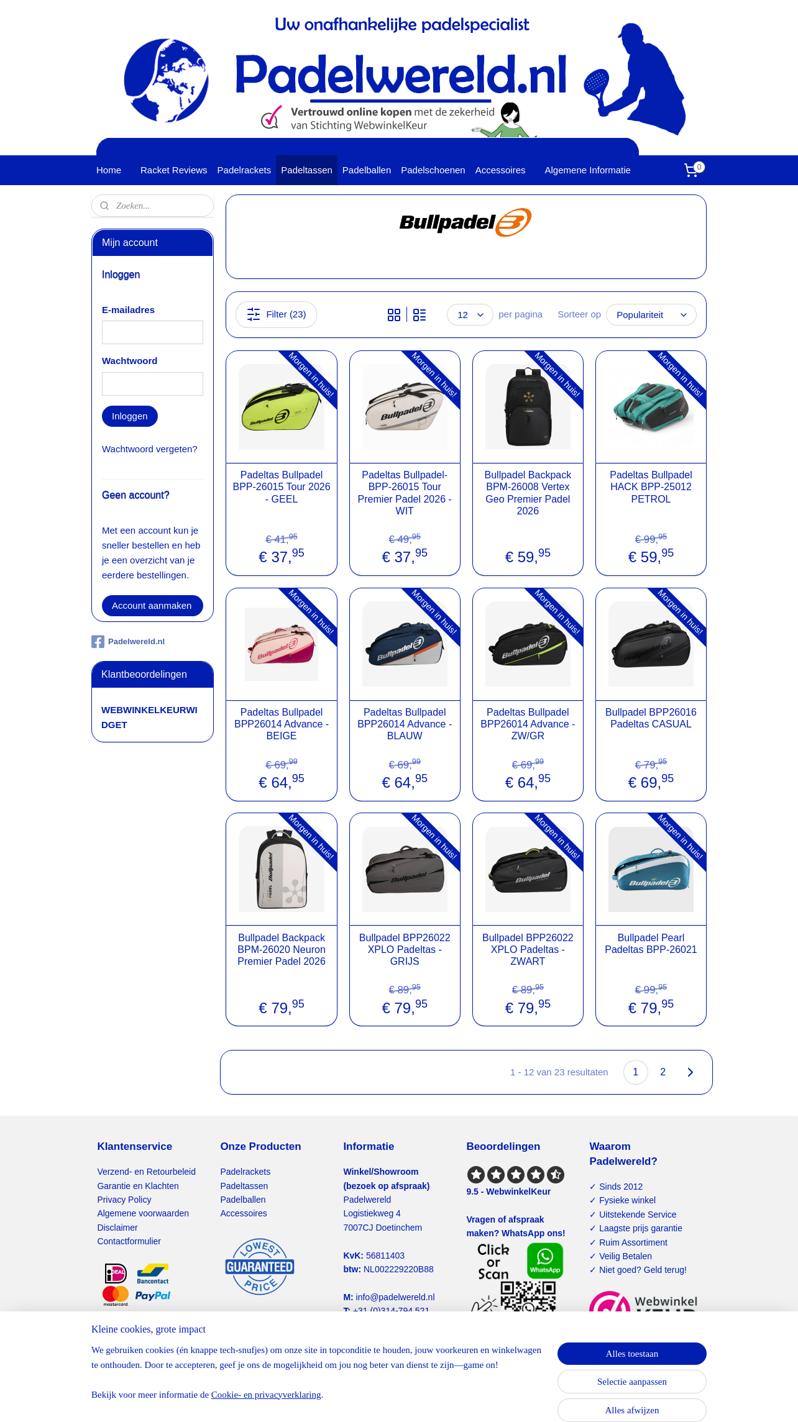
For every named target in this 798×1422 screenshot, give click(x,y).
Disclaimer (117, 1228)
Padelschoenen (433, 170)
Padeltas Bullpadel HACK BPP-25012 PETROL (651, 487)
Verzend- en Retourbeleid (146, 1172)
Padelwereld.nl (128, 641)
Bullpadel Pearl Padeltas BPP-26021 (651, 943)
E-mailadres (128, 309)
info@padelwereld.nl (395, 1297)
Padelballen (366, 170)
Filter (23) (276, 314)
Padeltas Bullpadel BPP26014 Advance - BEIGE (281, 724)
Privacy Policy (124, 1200)
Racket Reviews (174, 170)
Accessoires (500, 170)
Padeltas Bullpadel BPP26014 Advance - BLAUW (404, 724)
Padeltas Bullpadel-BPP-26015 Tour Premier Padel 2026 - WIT (404, 493)
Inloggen (130, 416)
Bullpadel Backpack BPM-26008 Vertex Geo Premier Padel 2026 (527, 493)
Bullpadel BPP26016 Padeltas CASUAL (651, 718)
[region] (317, 1379)
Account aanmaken (151, 605)
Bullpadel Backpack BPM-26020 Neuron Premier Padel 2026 (281, 949)
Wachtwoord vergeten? (150, 449)
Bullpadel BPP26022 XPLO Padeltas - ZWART (528, 949)
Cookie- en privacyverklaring (266, 1395)
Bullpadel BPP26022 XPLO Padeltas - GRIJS (405, 949)
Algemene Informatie (588, 170)
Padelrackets (245, 170)
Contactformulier (129, 1241)
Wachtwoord (129, 360)
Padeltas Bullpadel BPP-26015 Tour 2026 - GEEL (281, 487)
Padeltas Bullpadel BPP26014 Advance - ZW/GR (527, 724)
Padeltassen (306, 170)
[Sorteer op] (651, 314)
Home (108, 170)
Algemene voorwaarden (143, 1213)
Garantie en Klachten (137, 1186)
